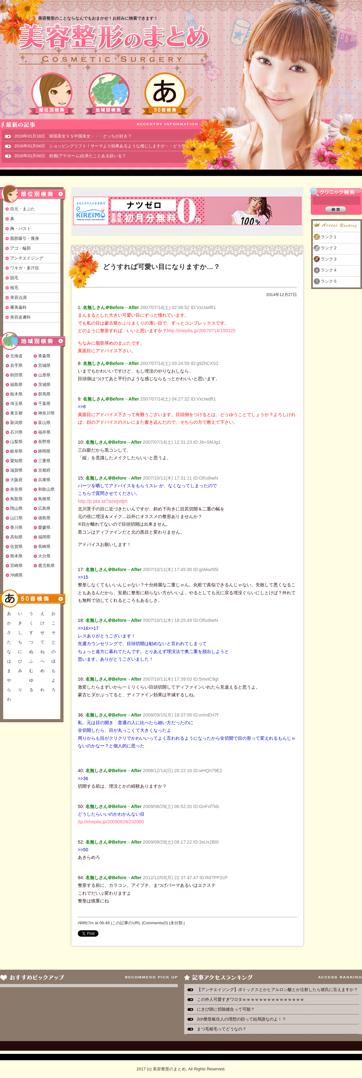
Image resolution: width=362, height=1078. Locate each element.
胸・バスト (20, 228)
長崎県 (44, 546)
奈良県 (16, 489)
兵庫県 (44, 479)
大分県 (44, 556)
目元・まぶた (22, 208)
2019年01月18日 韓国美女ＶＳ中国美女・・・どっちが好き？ (73, 136)
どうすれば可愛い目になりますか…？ (161, 266)
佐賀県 (16, 546)
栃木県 (16, 394)
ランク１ (329, 236)
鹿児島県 (46, 565)
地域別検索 (108, 93)
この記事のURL (126, 922)
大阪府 (16, 479)
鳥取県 (16, 498)
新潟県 (16, 422)
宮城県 (44, 365)
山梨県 (16, 441)
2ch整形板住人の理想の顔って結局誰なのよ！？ (241, 1019)
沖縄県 (16, 575)
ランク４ (329, 270)
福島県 (16, 384)
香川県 (16, 527)
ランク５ (329, 281)
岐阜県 (16, 451)
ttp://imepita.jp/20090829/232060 (111, 821)
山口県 (16, 517)
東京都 (16, 413)
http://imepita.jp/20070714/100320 (201, 330)
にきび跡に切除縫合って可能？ (226, 1009)
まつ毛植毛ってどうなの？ (221, 1029)
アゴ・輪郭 (20, 248)
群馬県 (44, 394)
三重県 (44, 460)
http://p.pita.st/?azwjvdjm (103, 501)
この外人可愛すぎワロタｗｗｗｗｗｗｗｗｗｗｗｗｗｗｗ (250, 999)
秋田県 (16, 375)
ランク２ (329, 248)
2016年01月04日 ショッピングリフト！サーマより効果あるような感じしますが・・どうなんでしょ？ (110, 146)
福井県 (44, 432)
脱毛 (14, 277)
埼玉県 (16, 403)
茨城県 (44, 384)
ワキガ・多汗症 (24, 268)
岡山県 (16, 508)
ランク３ (329, 259)
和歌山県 (46, 489)
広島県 (44, 508)
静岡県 (44, 451)
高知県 (16, 537)
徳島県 (44, 517)
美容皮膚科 (20, 317)
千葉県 (44, 403)
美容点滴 (18, 297)
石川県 (16, 432)
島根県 (44, 498)
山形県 (44, 375)
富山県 (44, 422)
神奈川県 (46, 413)
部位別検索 (52, 93)
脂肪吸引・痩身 (24, 238)
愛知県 (16, 460)
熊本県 (16, 556)
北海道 (16, 356)
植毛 (14, 287)
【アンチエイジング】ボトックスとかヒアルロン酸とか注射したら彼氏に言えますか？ (277, 989)
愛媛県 (44, 527)
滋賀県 (16, 470)
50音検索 (165, 93)
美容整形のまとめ (113, 44)
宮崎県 (16, 565)
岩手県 (16, 365)
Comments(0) (155, 922)
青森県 (44, 356)
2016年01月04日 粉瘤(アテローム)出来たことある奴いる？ (70, 155)
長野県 (44, 441)
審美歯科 (18, 307)
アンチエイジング (26, 258)
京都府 (44, 470)
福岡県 (44, 537)
